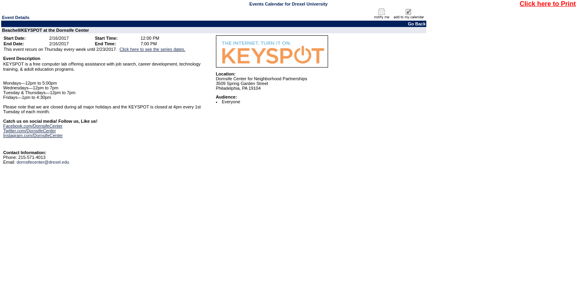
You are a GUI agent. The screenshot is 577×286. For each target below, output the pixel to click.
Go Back (417, 23)
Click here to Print (548, 3)
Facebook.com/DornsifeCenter (32, 126)
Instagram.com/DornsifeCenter (33, 135)
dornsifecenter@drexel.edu (43, 162)
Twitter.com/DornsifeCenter (29, 130)
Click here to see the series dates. (152, 49)
